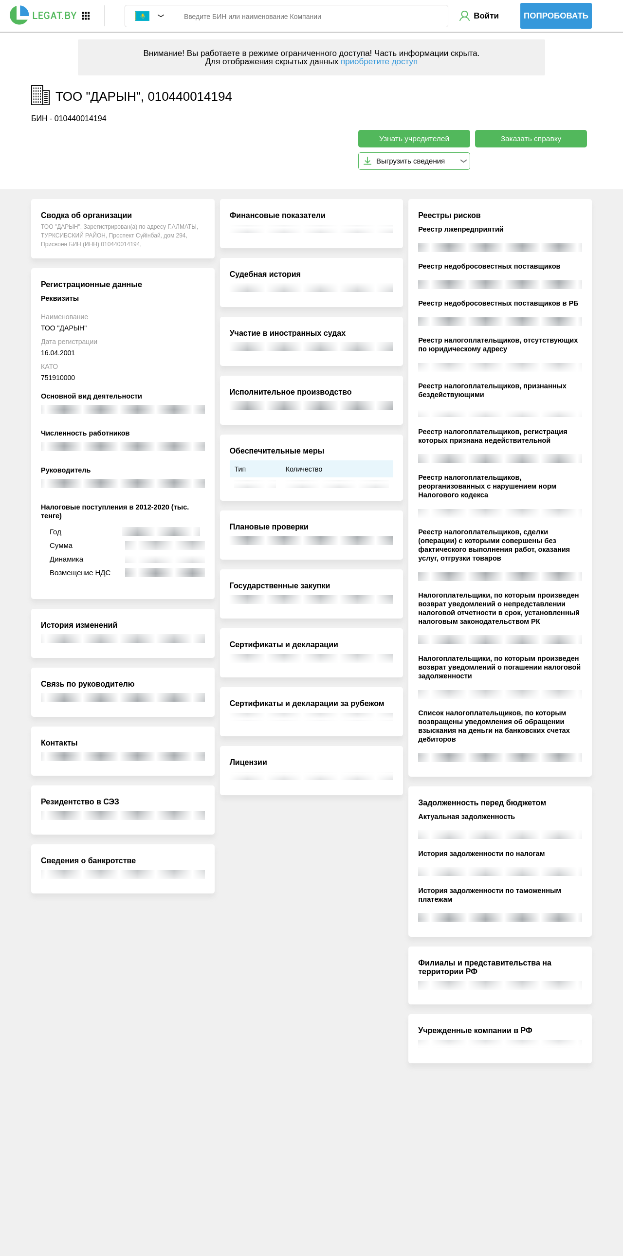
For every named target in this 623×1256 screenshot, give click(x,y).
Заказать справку (531, 138)
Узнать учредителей (414, 138)
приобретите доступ (379, 61)
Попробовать (556, 15)
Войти (486, 15)
